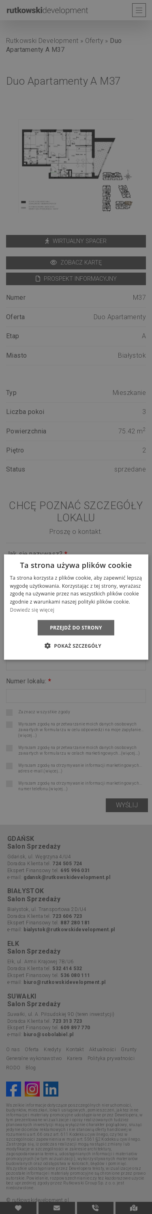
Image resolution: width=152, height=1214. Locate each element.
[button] (76, 646)
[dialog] (76, 607)
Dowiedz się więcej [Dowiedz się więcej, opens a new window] (32, 609)
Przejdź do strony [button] (76, 627)
